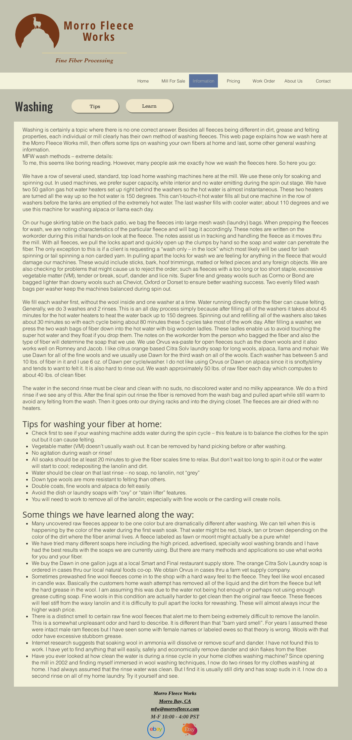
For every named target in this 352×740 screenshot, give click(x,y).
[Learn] (149, 105)
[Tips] (95, 106)
